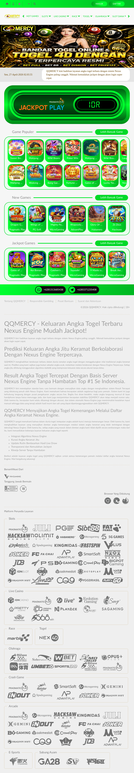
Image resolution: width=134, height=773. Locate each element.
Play (56, 107)
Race (76, 16)
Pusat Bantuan (65, 301)
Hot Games (32, 16)
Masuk (99, 4)
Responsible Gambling (41, 301)
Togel (87, 16)
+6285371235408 (82, 290)
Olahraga (102, 16)
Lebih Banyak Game (111, 132)
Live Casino (61, 16)
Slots (46, 16)
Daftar (117, 4)
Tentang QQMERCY (14, 301)
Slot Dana (119, 16)
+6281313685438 (49, 290)
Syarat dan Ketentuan (89, 301)
